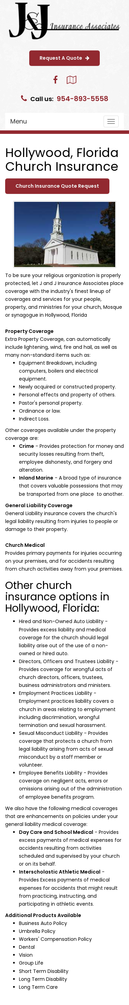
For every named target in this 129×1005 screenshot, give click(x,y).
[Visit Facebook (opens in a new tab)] (55, 80)
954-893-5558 (82, 99)
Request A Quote (64, 58)
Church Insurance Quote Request (57, 186)
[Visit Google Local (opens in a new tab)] (71, 80)
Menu (18, 121)
